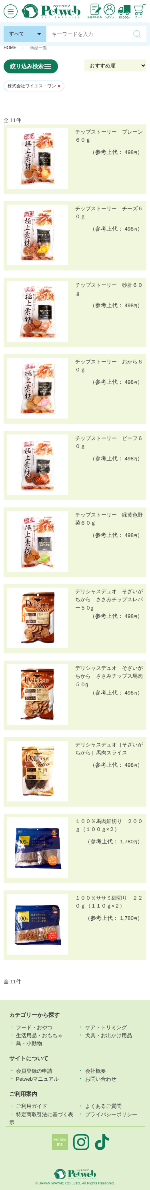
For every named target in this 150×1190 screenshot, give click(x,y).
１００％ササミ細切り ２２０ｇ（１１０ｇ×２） (109, 902)
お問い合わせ (100, 1078)
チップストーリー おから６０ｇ (109, 366)
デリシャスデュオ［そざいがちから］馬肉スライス (109, 749)
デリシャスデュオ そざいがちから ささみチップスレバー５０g (109, 599)
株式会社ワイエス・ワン (34, 85)
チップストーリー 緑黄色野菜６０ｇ (109, 519)
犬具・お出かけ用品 (108, 1035)
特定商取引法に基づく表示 (41, 1118)
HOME (10, 47)
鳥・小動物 (29, 1043)
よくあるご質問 (103, 1106)
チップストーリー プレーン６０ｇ (109, 136)
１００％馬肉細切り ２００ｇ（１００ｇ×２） (109, 825)
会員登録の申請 (34, 1071)
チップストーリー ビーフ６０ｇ (109, 442)
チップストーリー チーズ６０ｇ (109, 212)
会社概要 (95, 1071)
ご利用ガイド (31, 1106)
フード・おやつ (34, 1027)
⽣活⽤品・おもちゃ (39, 1035)
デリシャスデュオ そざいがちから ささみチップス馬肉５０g (109, 676)
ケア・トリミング (106, 1027)
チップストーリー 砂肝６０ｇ (109, 289)
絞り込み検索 (31, 67)
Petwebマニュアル (37, 1078)
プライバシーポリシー (111, 1114)
